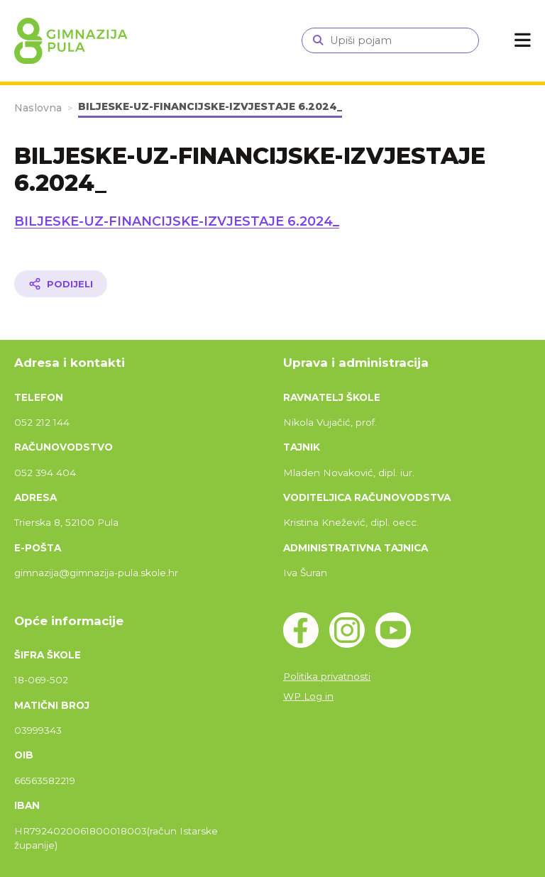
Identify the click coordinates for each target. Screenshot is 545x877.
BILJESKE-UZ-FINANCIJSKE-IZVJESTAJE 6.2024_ (176, 221)
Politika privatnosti (326, 676)
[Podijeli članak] (60, 283)
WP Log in (308, 696)
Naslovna (38, 107)
